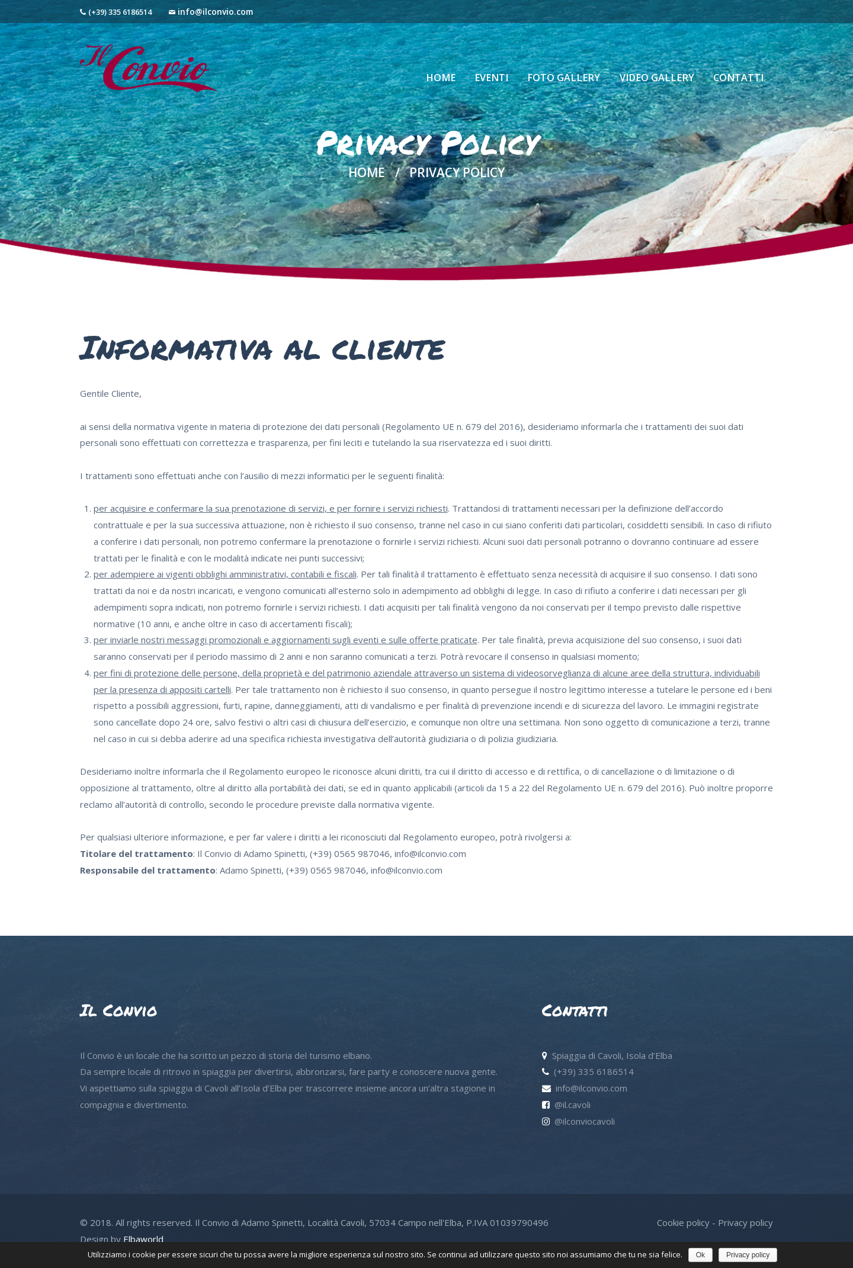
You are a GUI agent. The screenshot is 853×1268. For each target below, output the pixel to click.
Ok (700, 1255)
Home (366, 173)
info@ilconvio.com (215, 11)
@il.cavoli (572, 1104)
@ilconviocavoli (584, 1121)
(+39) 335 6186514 (120, 12)
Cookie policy (683, 1222)
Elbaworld (143, 1239)
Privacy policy (745, 1222)
